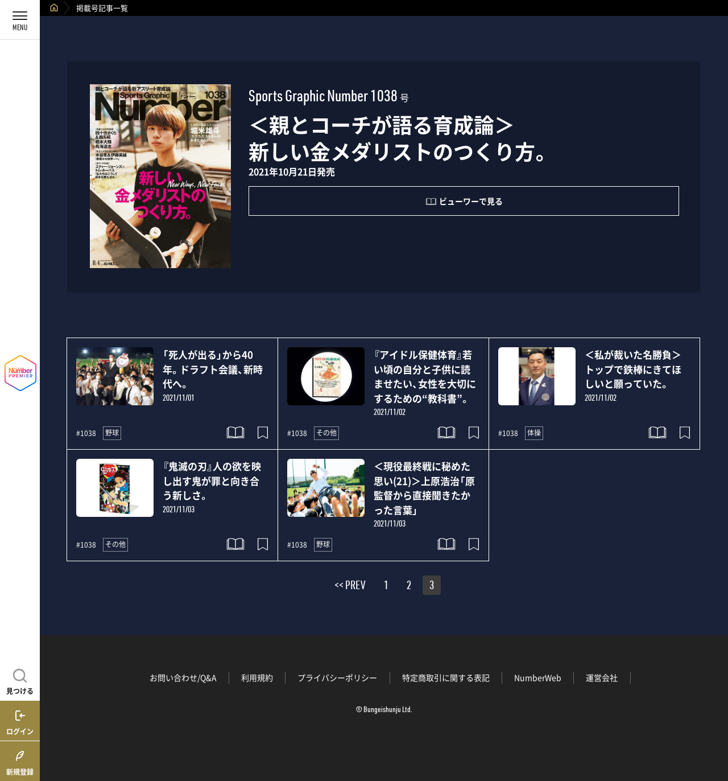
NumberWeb (537, 677)
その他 (326, 433)
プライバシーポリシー (337, 677)
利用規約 (257, 677)
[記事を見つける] (20, 680)
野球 (112, 433)
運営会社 (602, 677)
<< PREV (350, 587)
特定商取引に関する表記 (446, 677)
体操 (534, 433)
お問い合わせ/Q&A (183, 677)
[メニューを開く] (20, 20)
